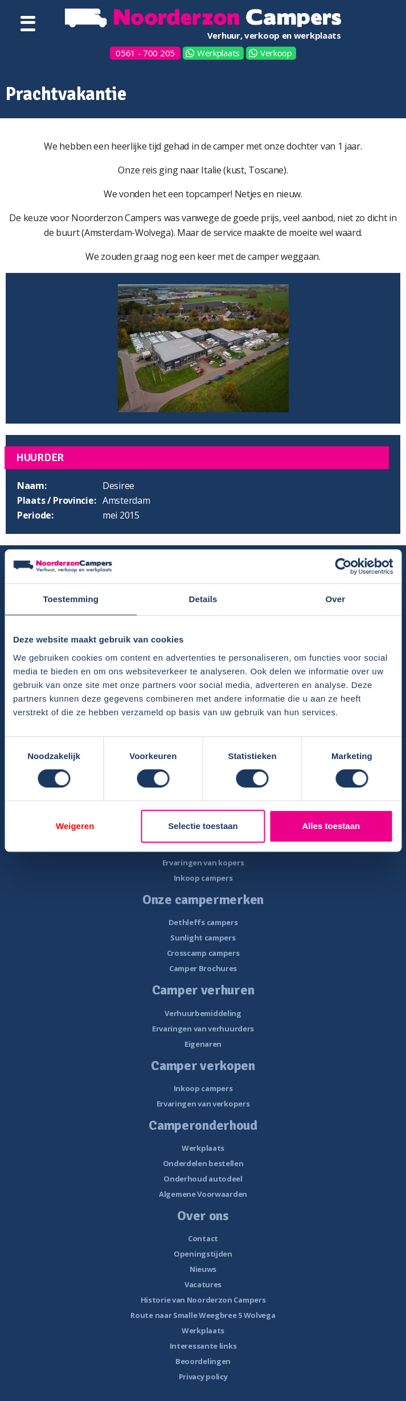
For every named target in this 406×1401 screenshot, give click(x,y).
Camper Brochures (203, 968)
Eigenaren (203, 1044)
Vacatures (203, 1284)
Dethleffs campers (203, 922)
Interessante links (203, 1346)
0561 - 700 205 (145, 53)
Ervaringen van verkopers (203, 1104)
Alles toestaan (331, 826)
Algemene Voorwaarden (203, 1194)
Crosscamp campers (203, 953)
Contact (203, 1238)
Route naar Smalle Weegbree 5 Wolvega (202, 1315)
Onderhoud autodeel (203, 1179)
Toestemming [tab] (71, 599)
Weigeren (75, 826)
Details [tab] (203, 599)
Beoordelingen (203, 1361)
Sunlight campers (202, 937)
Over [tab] (336, 599)
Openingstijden (203, 1254)
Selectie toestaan (203, 826)
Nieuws (203, 1269)
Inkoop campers (203, 878)
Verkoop (276, 53)
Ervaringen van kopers (203, 862)
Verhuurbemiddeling (203, 1013)
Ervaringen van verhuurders (203, 1028)
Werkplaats (218, 53)
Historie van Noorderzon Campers (203, 1300)
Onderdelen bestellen (203, 1163)
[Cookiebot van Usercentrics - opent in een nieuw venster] (343, 566)
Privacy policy (203, 1376)
